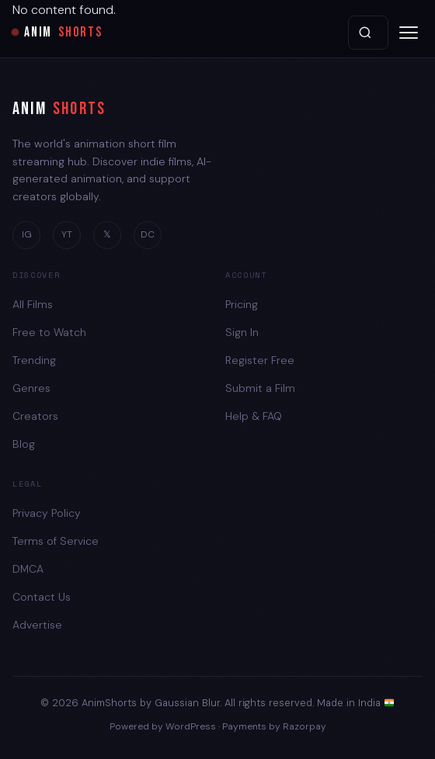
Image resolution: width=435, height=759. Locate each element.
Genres (31, 388)
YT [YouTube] (66, 234)
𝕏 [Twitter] (107, 234)
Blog (23, 444)
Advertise (37, 625)
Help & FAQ (253, 416)
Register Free (259, 360)
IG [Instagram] (27, 234)
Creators (35, 416)
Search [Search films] (365, 33)
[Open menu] (409, 32)
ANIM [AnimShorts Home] (57, 32)
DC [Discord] (148, 234)
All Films (32, 304)
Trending (34, 360)
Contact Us (41, 597)
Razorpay (304, 726)
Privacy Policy (46, 513)
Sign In (242, 332)
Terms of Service (55, 541)
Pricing (241, 304)
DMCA (28, 569)
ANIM (59, 109)
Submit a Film (260, 388)
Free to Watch (49, 332)
